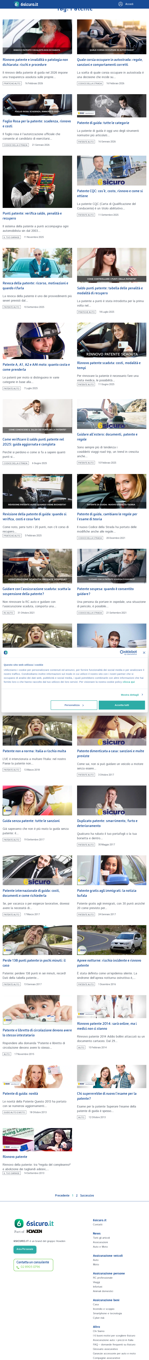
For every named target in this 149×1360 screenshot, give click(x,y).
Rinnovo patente (15, 1157)
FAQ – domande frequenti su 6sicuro (111, 1355)
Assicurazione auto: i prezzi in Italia (112, 1346)
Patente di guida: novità (20, 1094)
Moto (96, 1264)
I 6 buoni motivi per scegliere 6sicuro (111, 1338)
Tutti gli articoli (103, 1238)
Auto (7, 1054)
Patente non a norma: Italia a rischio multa (34, 752)
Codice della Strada (90, 83)
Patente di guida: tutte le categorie (103, 123)
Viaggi (97, 1282)
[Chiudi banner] (144, 652)
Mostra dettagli (130, 694)
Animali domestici (104, 1291)
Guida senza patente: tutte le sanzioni (31, 821)
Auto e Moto (101, 1247)
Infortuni (98, 1287)
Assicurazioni (101, 1242)
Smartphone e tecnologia (109, 1313)
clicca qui (129, 681)
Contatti (98, 1225)
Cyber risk (99, 1318)
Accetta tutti (122, 705)
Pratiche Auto (12, 83)
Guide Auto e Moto (14, 1112)
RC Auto (8, 612)
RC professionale (104, 1278)
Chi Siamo (99, 1331)
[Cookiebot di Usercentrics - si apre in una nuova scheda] (122, 652)
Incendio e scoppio (105, 1309)
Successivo (87, 1196)
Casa (96, 1304)
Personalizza (74, 705)
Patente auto (86, 141)
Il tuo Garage (11, 237)
